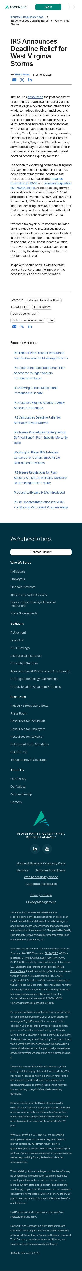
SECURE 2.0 (18, 752)
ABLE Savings (20, 648)
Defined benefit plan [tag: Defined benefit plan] (24, 313)
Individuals (17, 571)
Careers (16, 802)
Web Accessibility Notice (41, 877)
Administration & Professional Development (40, 671)
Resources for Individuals (27, 721)
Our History (18, 779)
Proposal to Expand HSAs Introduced (39, 492)
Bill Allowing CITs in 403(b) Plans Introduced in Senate (35, 391)
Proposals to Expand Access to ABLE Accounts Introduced (39, 405)
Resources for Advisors (26, 736)
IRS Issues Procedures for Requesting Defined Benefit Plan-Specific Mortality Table (41, 438)
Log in (48, 7)
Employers (17, 579)
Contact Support (41, 552)
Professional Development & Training (35, 686)
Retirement (18, 632)
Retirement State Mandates (29, 744)
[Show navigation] (72, 7)
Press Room (18, 713)
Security (22, 870)
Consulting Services (24, 663)
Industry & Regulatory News (26, 17)
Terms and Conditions (50, 870)
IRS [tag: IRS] (26, 307)
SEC (60, 976)
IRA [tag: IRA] (51, 320)
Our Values (18, 786)
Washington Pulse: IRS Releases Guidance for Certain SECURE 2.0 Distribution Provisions (37, 458)
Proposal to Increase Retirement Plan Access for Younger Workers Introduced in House (39, 373)
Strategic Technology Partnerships (34, 679)
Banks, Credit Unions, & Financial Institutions (33, 604)
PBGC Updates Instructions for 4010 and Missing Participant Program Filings (41, 505)
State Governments (24, 613)
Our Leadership (21, 794)
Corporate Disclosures (41, 884)
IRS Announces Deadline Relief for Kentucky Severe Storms (37, 420)
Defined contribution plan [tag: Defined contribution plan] (27, 320)
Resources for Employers (27, 729)
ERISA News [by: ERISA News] (22, 75)
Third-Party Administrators (28, 594)
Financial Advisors (22, 587)
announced (35, 97)
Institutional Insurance (26, 655)
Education (17, 640)
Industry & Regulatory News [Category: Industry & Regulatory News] (43, 300)
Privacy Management (41, 902)
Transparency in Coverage (28, 759)
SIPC (55, 953)
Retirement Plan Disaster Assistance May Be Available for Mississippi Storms (41, 356)
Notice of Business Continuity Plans (41, 863)
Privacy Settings (41, 895)
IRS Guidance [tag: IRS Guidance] (42, 307)
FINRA (48, 953)
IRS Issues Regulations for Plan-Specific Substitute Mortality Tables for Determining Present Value (40, 478)
